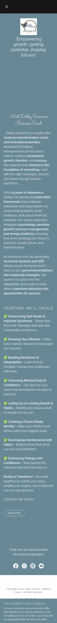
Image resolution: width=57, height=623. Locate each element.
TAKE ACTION (12, 513)
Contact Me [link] (28, 599)
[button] (7, 7)
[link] (28, 26)
